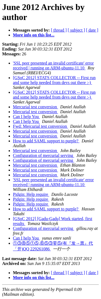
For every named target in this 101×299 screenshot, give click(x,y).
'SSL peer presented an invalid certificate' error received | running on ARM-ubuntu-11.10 (53, 65)
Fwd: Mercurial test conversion (40, 126)
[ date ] (92, 30)
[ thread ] (59, 30)
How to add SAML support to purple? (46, 141)
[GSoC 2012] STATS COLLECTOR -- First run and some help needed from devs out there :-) (54, 80)
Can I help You (26, 116)
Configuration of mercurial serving (43, 155)
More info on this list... (33, 35)
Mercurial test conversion (35, 107)
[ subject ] (76, 30)
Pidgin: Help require (31, 194)
